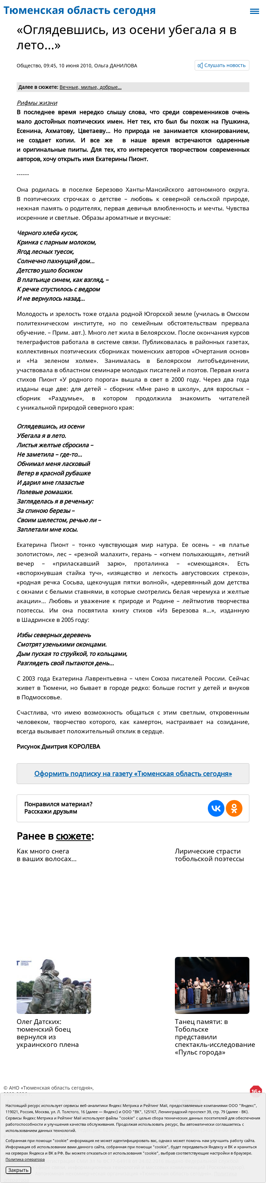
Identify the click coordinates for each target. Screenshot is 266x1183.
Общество (29, 65)
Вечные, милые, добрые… (91, 87)
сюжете (73, 835)
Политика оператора (25, 1159)
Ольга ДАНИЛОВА (115, 65)
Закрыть (18, 1170)
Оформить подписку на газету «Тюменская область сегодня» (133, 773)
